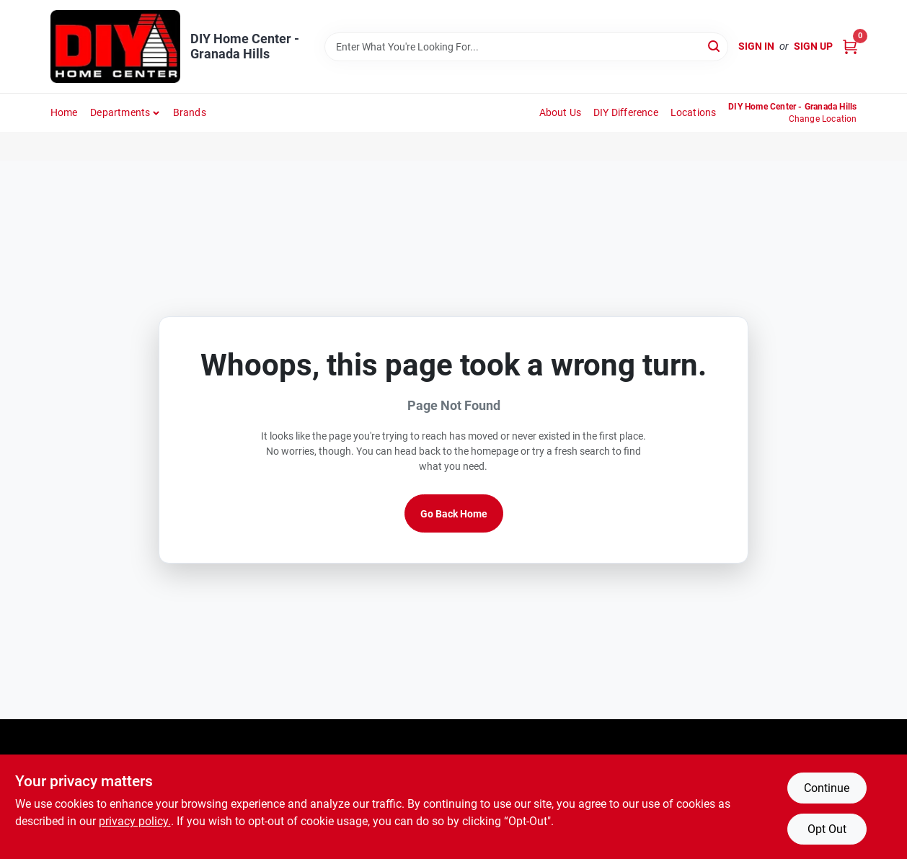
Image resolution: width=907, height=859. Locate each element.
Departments (120, 112)
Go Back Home (453, 514)
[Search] (714, 46)
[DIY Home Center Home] (115, 46)
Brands (189, 112)
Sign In (756, 46)
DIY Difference (625, 112)
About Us (560, 112)
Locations (694, 112)
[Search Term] (526, 46)
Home (64, 112)
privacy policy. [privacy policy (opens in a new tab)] (135, 821)
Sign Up (813, 46)
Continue (826, 788)
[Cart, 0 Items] (850, 46)
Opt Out (827, 829)
